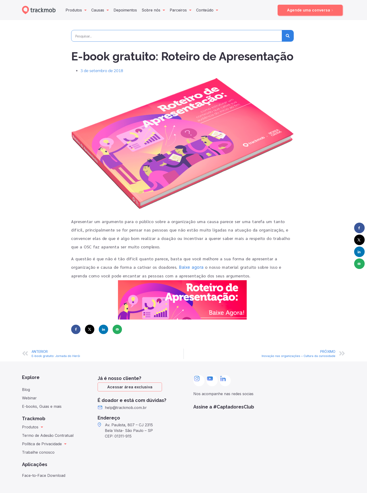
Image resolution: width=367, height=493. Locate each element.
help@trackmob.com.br (126, 407)
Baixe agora (191, 267)
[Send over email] (117, 329)
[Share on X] (89, 329)
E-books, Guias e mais (42, 406)
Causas (100, 10)
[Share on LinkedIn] (103, 329)
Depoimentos (125, 10)
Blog (26, 389)
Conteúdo (207, 10)
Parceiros (180, 10)
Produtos (76, 10)
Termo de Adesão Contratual (47, 435)
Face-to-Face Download (43, 475)
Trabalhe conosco (38, 452)
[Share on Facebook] (76, 329)
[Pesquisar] (288, 35)
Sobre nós (153, 10)
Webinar (29, 398)
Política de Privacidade (44, 444)
